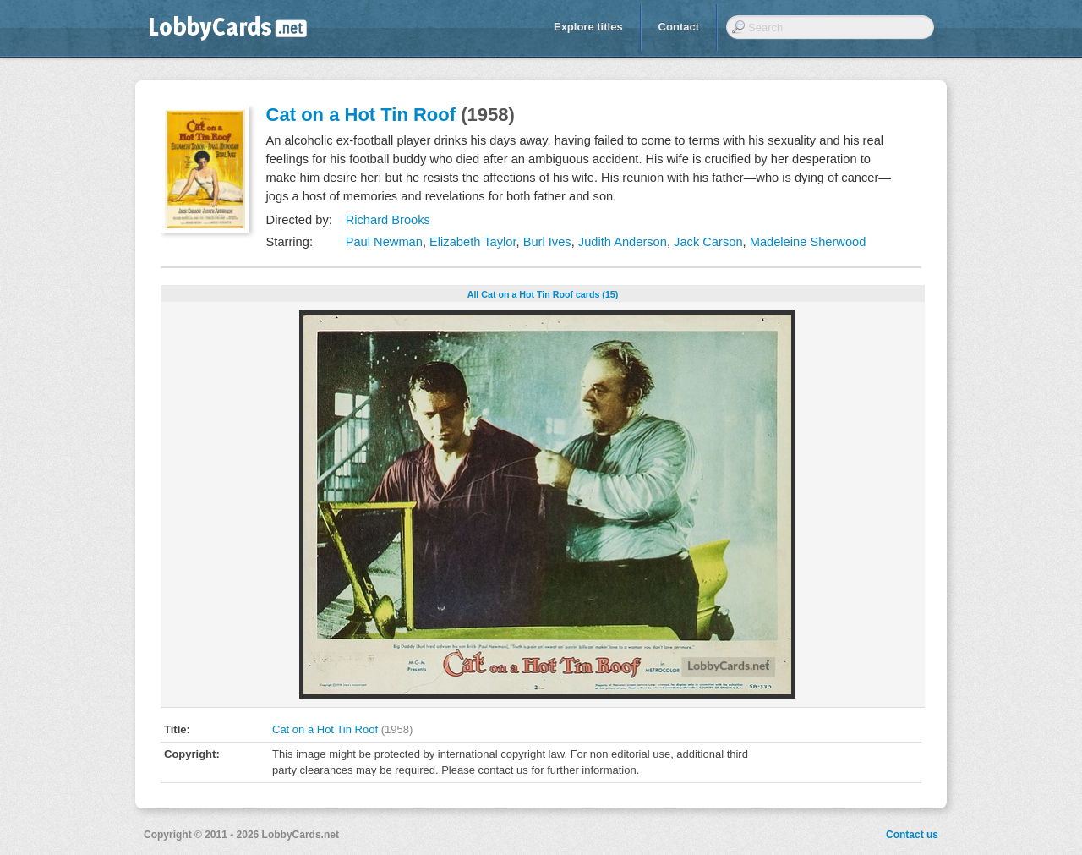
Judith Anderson (622, 242)
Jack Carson (708, 242)
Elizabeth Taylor (472, 242)
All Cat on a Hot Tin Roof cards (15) (543, 294)
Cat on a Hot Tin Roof (361, 114)
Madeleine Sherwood (808, 242)
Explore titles (588, 26)
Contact (678, 26)
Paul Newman (384, 242)
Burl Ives (547, 242)
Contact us (912, 835)
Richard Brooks (388, 220)
